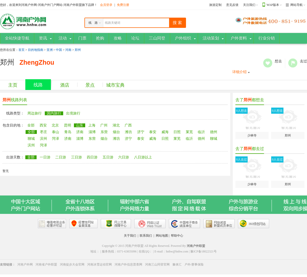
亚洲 (50, 50)
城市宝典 (115, 85)
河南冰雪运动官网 (99, 264)
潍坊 (128, 132)
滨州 (43, 139)
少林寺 (252, 122)
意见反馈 (232, 5)
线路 (38, 84)
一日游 (45, 157)
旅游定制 (215, 5)
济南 (79, 132)
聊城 (31, 139)
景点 (90, 85)
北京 (55, 125)
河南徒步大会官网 (72, 264)
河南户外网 (25, 264)
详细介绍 (239, 72)
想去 (267, 63)
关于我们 (130, 235)
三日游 (76, 157)
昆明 (67, 125)
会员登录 (106, 5)
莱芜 (189, 132)
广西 (128, 125)
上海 (91, 125)
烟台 (116, 132)
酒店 (64, 85)
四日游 (92, 157)
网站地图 (162, 235)
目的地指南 (35, 50)
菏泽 (55, 139)
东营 (104, 132)
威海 (165, 132)
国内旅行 (54, 113)
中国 (59, 50)
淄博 (92, 132)
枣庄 (43, 132)
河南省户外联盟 (46, 264)
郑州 (78, 50)
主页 (12, 85)
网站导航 (296, 5)
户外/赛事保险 (194, 264)
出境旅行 (73, 113)
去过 (292, 63)
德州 (213, 132)
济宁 (140, 132)
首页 (21, 50)
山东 (79, 125)
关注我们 (249, 5)
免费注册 (123, 5)
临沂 (201, 132)
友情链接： (7, 264)
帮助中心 (177, 235)
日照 (177, 132)
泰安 (152, 132)
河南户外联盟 (196, 246)
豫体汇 (177, 264)
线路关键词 (112, 23)
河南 (68, 50)
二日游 (60, 157)
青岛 (67, 132)
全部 (31, 125)
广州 (103, 125)
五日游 (108, 157)
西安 (43, 125)
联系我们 (146, 235)
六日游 (123, 157)
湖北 (116, 125)
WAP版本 (273, 5)
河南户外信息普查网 (128, 264)
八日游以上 (143, 157)
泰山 (55, 132)
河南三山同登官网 (157, 264)
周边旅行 (34, 113)
